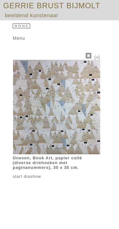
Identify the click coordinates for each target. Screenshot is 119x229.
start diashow (27, 176)
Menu (19, 38)
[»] (97, 57)
